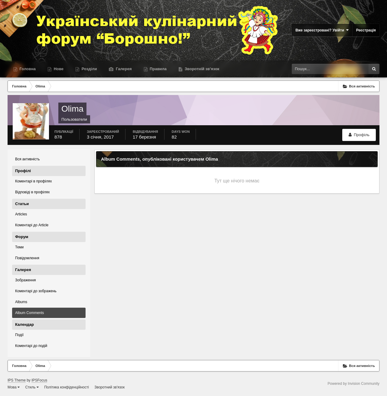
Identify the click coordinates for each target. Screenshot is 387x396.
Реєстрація (366, 30)
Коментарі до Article (31, 225)
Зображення (25, 280)
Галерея (123, 69)
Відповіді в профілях (32, 192)
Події (19, 335)
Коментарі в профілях (33, 181)
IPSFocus (39, 380)
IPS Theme (17, 380)
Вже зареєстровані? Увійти (322, 30)
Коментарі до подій (31, 346)
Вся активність (27, 159)
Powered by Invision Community (353, 383)
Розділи (88, 69)
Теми (19, 247)
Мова (14, 387)
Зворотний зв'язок (109, 387)
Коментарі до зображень (36, 291)
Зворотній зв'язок (201, 69)
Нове (58, 69)
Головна (27, 69)
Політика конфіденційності (66, 387)
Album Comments (29, 313)
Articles (21, 214)
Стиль (31, 387)
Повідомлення (27, 258)
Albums (21, 302)
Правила (158, 69)
